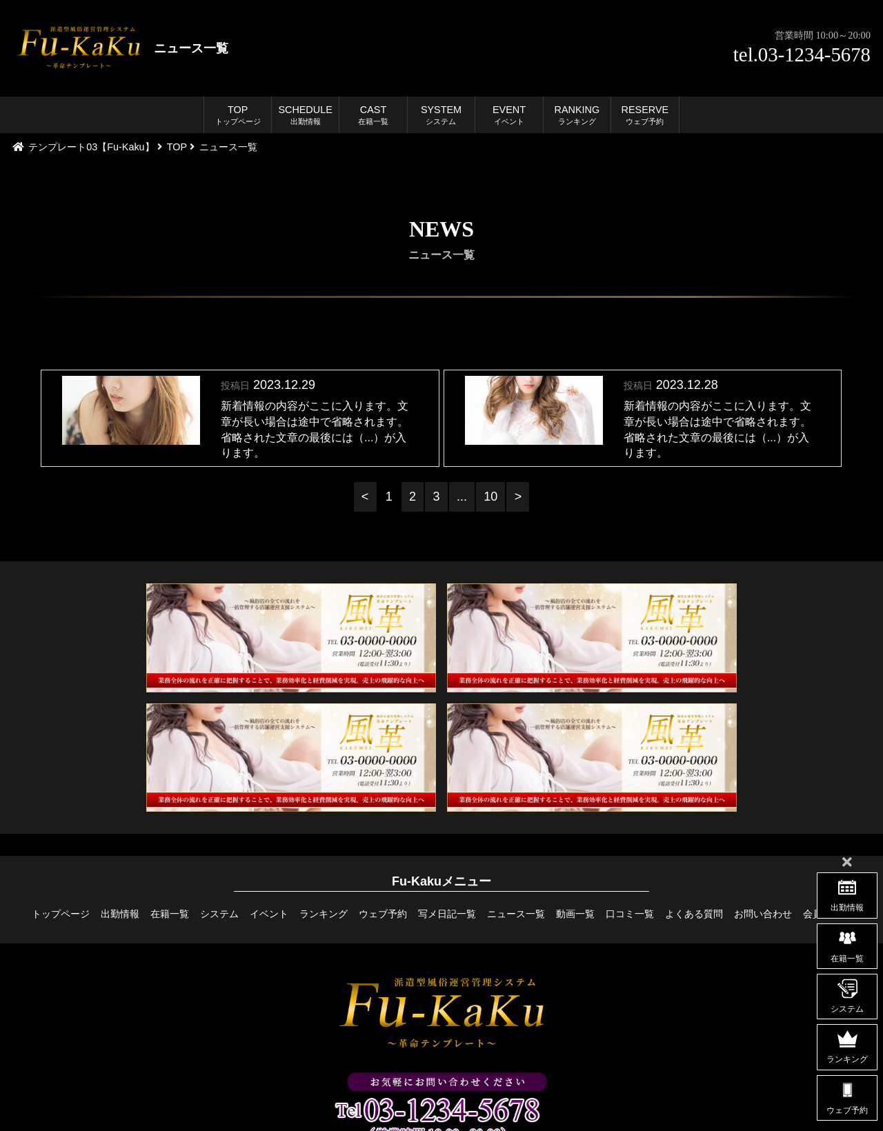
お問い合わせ (763, 913)
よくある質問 (694, 913)
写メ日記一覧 (447, 913)
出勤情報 (120, 913)
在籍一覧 (169, 913)
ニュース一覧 (516, 913)
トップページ (61, 913)
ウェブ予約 (383, 913)
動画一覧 (575, 913)
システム (219, 913)
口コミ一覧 (630, 913)
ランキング (323, 913)
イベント (269, 913)
